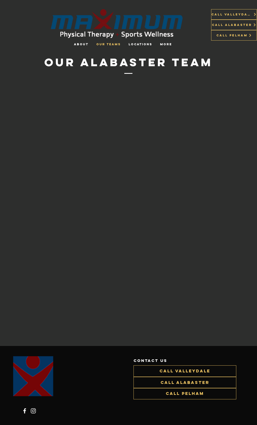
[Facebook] (24, 410)
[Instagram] (33, 410)
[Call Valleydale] (234, 14)
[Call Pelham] (234, 35)
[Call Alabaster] (234, 25)
